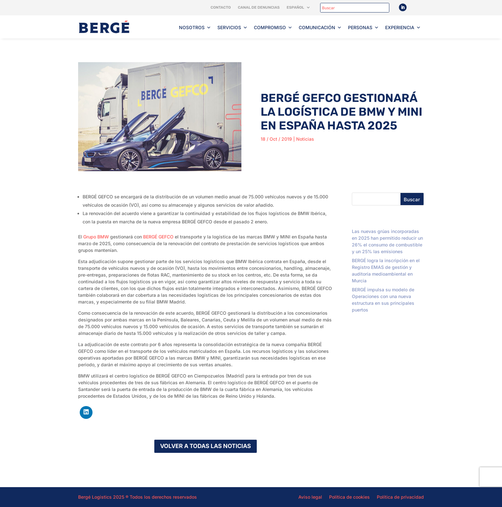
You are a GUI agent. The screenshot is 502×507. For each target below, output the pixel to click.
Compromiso (273, 27)
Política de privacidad (400, 496)
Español (295, 7)
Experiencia (403, 27)
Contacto (221, 7)
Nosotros (195, 27)
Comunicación (320, 27)
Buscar (412, 199)
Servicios (232, 27)
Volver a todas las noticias (205, 446)
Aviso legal (310, 496)
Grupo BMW (96, 236)
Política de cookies (349, 496)
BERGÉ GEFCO (158, 236)
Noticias (305, 139)
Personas (363, 27)
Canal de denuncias (258, 7)
